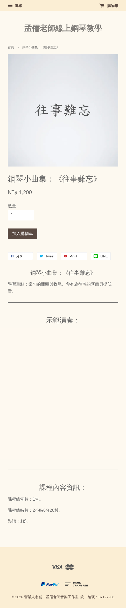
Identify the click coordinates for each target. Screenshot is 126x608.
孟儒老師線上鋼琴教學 (63, 28)
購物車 (108, 6)
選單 (15, 6)
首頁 (11, 47)
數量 (12, 206)
